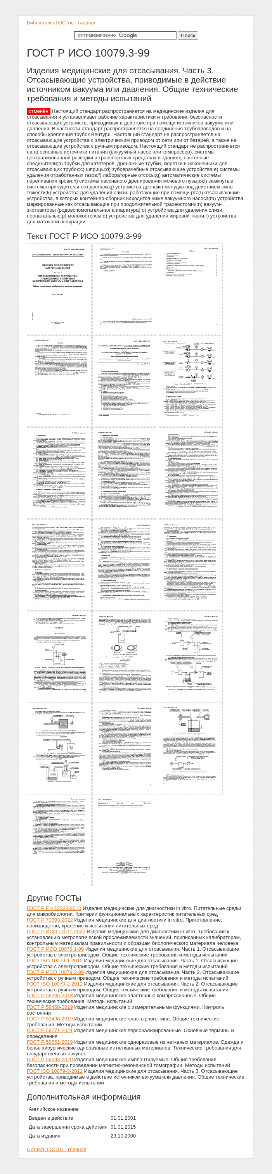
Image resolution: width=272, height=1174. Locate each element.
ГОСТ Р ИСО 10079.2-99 (55, 972)
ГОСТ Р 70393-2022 (50, 920)
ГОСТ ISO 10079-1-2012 (55, 960)
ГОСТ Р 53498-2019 (50, 1019)
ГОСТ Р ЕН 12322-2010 (54, 908)
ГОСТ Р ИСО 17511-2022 (56, 931)
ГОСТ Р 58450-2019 (50, 1007)
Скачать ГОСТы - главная (57, 1149)
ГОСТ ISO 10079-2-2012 (55, 984)
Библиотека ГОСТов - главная (62, 23)
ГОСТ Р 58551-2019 (50, 1042)
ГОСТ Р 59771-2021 (50, 1030)
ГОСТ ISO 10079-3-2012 (55, 1071)
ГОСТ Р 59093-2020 (50, 1059)
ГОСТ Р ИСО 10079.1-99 (55, 949)
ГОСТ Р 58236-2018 (50, 995)
